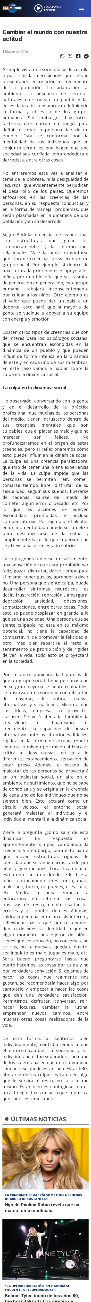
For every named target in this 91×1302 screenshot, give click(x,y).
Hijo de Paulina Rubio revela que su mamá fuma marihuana (42, 1207)
